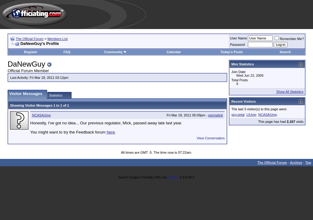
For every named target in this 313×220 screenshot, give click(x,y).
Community (115, 52)
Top (308, 162)
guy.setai (238, 114)
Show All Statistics (290, 92)
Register (30, 52)
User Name (238, 38)
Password (237, 44)
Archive (296, 162)
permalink (215, 115)
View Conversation (211, 138)
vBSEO (173, 177)
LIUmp (251, 114)
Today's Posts (231, 52)
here (111, 132)
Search (285, 52)
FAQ (67, 52)
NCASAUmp (41, 115)
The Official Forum (29, 39)
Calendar (174, 52)
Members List (57, 39)
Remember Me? (289, 39)
